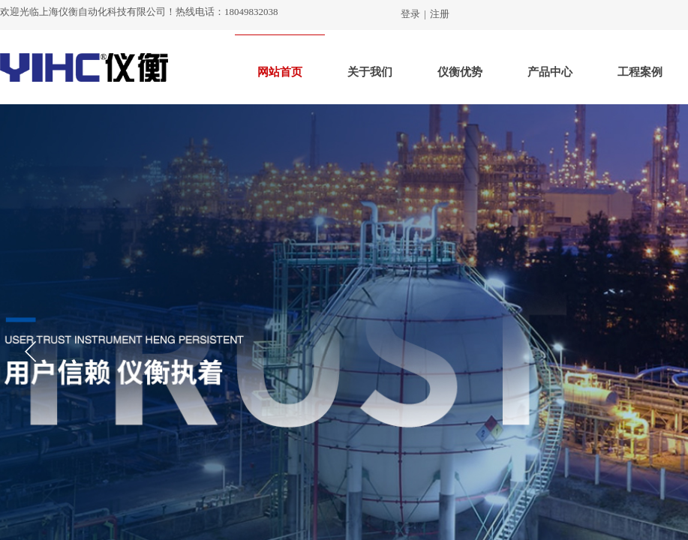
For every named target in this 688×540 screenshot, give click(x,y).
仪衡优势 (459, 72)
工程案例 (639, 72)
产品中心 (549, 72)
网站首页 (279, 72)
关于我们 (369, 72)
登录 (410, 14)
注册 (439, 14)
